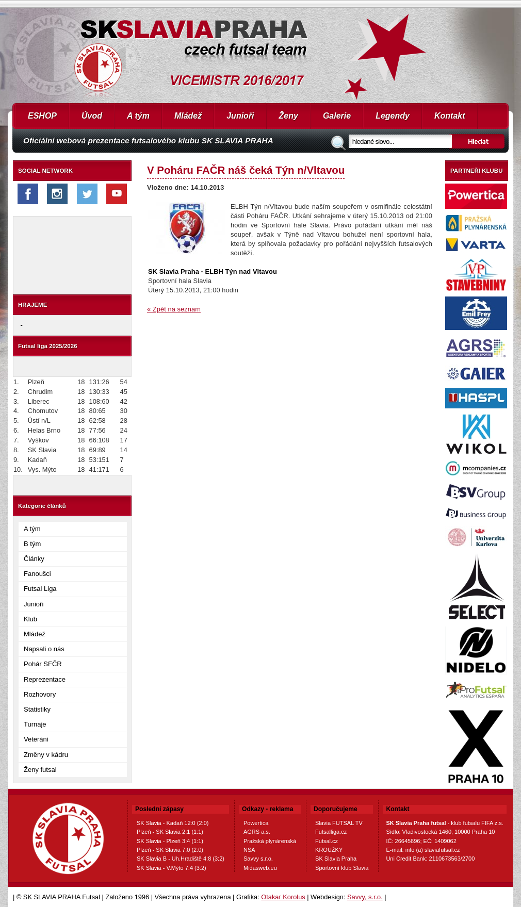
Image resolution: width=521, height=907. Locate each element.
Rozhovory (40, 694)
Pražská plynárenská (269, 841)
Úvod (92, 115)
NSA (249, 850)
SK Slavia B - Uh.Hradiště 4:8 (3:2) (180, 858)
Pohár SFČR (43, 664)
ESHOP (42, 115)
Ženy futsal (40, 769)
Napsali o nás (44, 649)
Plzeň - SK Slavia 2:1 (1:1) (170, 832)
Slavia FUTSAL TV (339, 823)
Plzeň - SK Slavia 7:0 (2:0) (170, 850)
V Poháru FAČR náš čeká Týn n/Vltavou (246, 170)
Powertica (255, 823)
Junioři (240, 115)
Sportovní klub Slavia (341, 868)
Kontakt (449, 115)
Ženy (288, 115)
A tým (138, 115)
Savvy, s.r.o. (365, 897)
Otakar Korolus (283, 897)
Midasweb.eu (260, 868)
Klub (30, 619)
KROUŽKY (329, 850)
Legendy (393, 115)
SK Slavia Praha (335, 858)
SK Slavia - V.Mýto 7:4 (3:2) (171, 868)
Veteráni (36, 739)
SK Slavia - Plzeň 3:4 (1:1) (170, 841)
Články (34, 559)
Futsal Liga (40, 588)
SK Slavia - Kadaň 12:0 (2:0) (172, 823)
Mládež (188, 115)
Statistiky (37, 709)
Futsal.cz (326, 841)
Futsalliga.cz (331, 832)
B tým (32, 544)
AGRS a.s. (256, 832)
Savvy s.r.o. (258, 858)
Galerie (337, 115)
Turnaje (35, 724)
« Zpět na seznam (174, 309)
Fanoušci (37, 574)
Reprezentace (45, 679)
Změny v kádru (46, 754)
